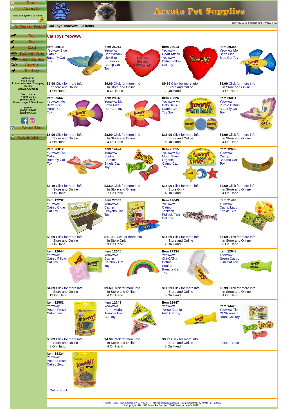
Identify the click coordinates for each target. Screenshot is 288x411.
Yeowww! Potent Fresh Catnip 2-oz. (56, 360)
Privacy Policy (111, 403)
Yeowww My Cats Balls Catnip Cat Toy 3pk (171, 107)
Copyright (131, 405)
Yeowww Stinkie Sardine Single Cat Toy (112, 160)
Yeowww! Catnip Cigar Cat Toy (56, 207)
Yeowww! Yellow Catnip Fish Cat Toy (172, 309)
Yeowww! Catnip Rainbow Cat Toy (113, 260)
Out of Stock (230, 343)
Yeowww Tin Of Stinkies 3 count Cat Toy (230, 313)
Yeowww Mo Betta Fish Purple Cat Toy (56, 107)
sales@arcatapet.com (169, 403)
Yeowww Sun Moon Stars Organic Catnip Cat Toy (172, 160)
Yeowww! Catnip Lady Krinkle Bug (228, 207)
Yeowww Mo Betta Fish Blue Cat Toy (229, 54)
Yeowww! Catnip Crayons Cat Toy (113, 209)
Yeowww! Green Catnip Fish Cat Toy (229, 258)
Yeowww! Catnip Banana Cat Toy (228, 158)
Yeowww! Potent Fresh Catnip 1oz (56, 309)
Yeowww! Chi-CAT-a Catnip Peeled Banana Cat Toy (170, 264)
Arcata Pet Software (212, 403)
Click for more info (69, 83)
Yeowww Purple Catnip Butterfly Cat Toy (230, 107)
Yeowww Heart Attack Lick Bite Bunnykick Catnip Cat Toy (113, 59)
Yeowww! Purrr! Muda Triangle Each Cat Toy (114, 311)
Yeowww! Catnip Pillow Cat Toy (56, 258)
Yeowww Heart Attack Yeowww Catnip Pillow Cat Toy (171, 58)
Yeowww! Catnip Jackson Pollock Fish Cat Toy (171, 211)
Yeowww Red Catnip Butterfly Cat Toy (56, 158)
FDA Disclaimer (127, 403)
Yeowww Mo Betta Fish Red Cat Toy (113, 105)
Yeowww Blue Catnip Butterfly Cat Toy (57, 56)
